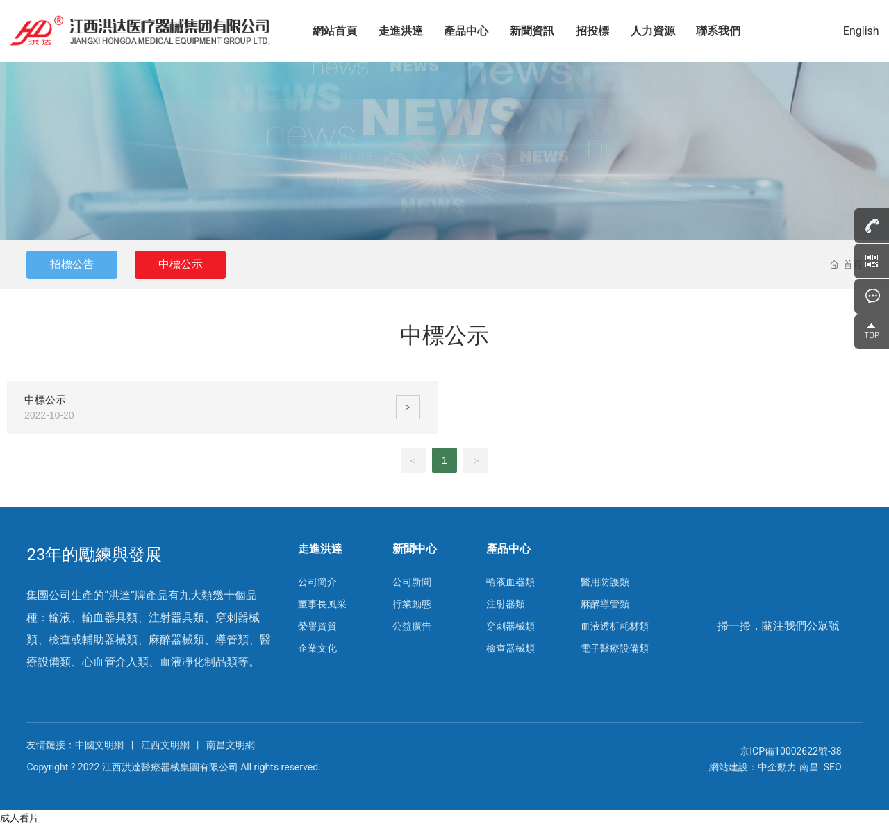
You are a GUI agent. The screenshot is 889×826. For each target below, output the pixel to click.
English (859, 30)
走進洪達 (320, 548)
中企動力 (777, 767)
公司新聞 (411, 581)
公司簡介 (317, 581)
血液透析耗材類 (615, 626)
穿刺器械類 (510, 626)
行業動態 (411, 603)
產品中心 (508, 548)
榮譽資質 (317, 626)
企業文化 (317, 648)
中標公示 (183, 264)
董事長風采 (322, 603)
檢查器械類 (510, 648)
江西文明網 (165, 744)
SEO (833, 767)
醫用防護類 (605, 581)
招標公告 (73, 264)
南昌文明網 (230, 744)
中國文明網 (100, 744)
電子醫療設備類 (615, 648)
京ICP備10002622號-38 (790, 751)
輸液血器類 (510, 581)
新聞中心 (414, 548)
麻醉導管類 (605, 603)
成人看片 (19, 817)
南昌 (809, 767)
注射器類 (505, 603)
